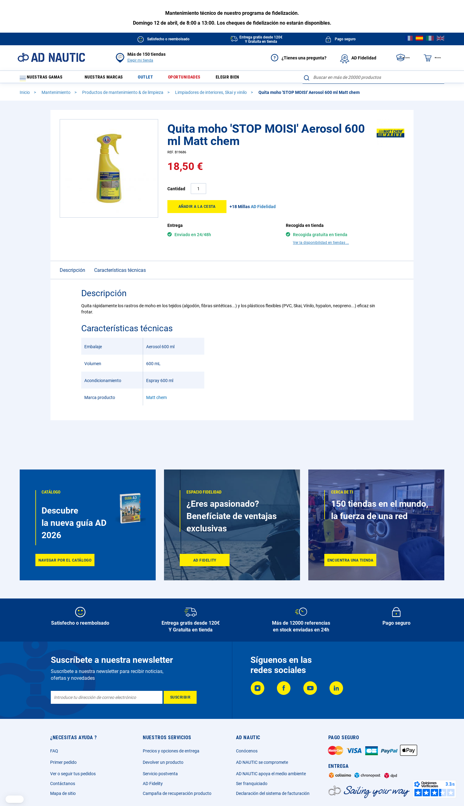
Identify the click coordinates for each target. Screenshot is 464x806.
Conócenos (247, 750)
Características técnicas (120, 273)
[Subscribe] (180, 697)
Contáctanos (62, 783)
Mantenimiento (56, 95)
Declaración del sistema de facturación (273, 793)
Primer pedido (63, 762)
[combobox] (373, 77)
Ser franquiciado (251, 783)
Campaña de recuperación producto (177, 793)
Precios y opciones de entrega (171, 750)
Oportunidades (196, 79)
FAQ (54, 750)
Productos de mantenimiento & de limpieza (123, 95)
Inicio (25, 95)
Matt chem (156, 400)
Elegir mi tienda (140, 60)
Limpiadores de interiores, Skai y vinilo (211, 95)
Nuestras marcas (108, 79)
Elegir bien (243, 79)
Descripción (72, 273)
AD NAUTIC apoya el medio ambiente (271, 773)
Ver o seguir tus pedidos (73, 773)
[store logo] (51, 57)
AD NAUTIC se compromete (262, 762)
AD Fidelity (153, 783)
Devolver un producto (163, 762)
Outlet (153, 79)
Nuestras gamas (45, 79)
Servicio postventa (160, 773)
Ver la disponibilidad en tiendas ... (321, 245)
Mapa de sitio (63, 793)
